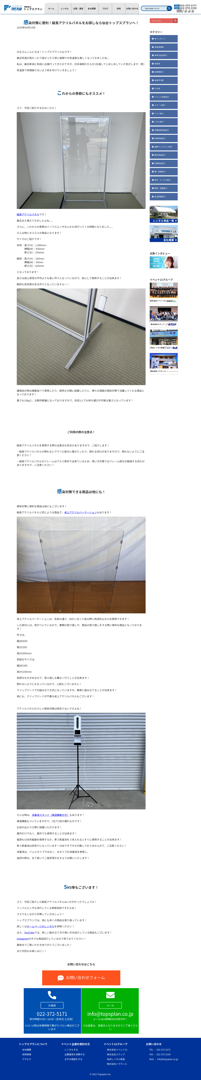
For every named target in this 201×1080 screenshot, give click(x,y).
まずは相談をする (73, 1059)
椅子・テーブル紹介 (162, 180)
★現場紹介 (158, 72)
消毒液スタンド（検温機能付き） (51, 815)
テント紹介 (158, 113)
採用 (119, 8)
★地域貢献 (158, 47)
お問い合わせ (132, 8)
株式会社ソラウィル (117, 1063)
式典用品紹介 (159, 163)
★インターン (159, 38)
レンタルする (71, 1049)
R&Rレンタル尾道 (116, 1059)
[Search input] (162, 20)
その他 (157, 88)
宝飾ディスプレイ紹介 (163, 146)
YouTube (29, 932)
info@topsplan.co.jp (167, 1059)
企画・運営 (78, 8)
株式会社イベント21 (117, 1049)
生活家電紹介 (159, 196)
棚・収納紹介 (159, 171)
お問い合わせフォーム (81, 978)
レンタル (65, 8)
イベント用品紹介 (161, 97)
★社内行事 (158, 80)
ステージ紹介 (159, 105)
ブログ (105, 8)
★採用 (157, 63)
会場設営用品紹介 (161, 130)
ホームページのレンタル (40, 926)
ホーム (51, 8)
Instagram (22, 938)
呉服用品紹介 (159, 138)
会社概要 (92, 8)
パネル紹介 (158, 121)
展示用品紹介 (159, 155)
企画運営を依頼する (75, 1054)
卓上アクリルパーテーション (80, 512)
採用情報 (26, 1054)
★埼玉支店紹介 (160, 55)
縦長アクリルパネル (28, 214)
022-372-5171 (164, 1049)
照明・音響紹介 (160, 188)
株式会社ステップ (116, 1054)
